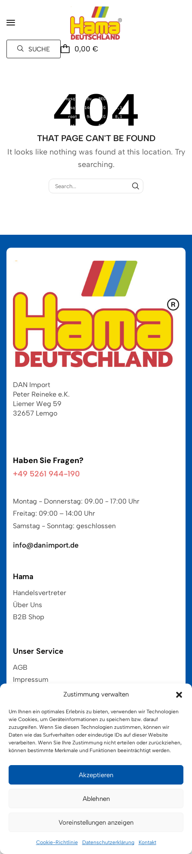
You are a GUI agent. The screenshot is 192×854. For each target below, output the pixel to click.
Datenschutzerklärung (108, 842)
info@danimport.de (46, 545)
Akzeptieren (96, 775)
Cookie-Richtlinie (57, 842)
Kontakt (147, 842)
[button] (179, 694)
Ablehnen (96, 799)
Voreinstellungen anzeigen (96, 822)
